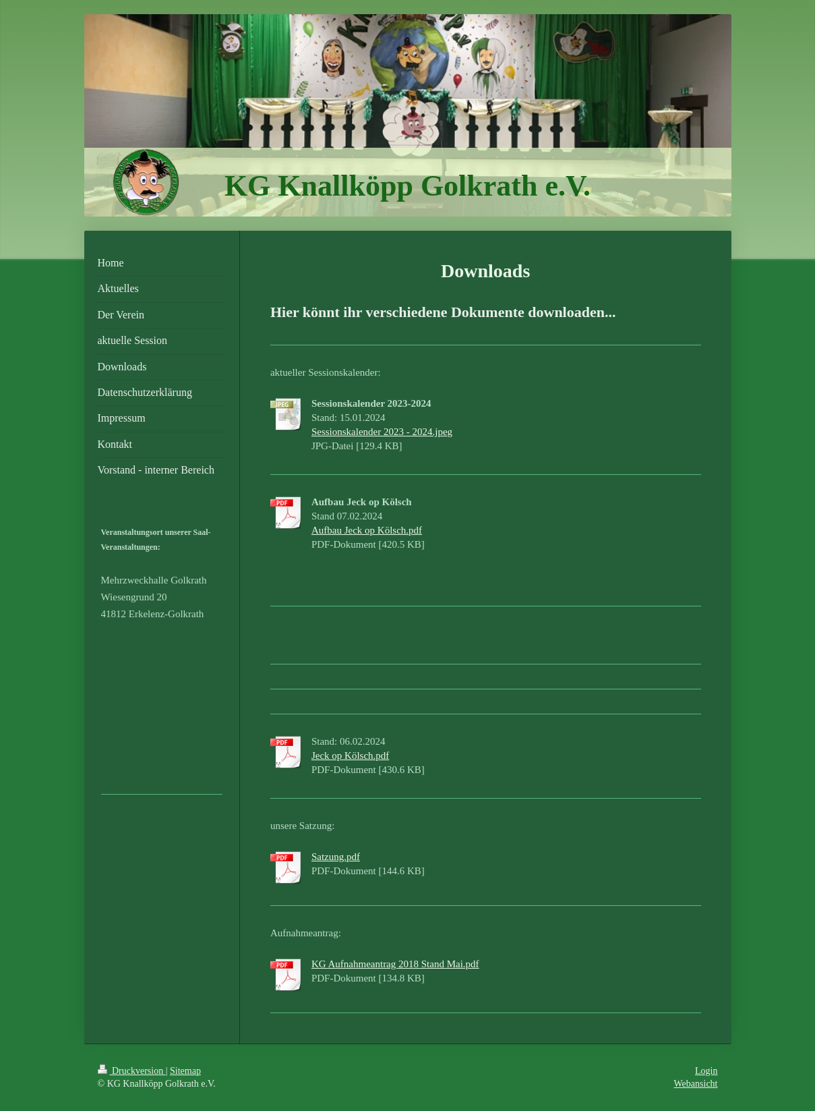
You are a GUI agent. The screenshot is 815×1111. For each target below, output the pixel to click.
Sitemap (185, 1071)
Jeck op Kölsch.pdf (350, 755)
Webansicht (696, 1084)
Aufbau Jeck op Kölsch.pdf (366, 530)
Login (706, 1071)
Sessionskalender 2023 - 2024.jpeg (381, 431)
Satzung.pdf (335, 856)
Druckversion (132, 1071)
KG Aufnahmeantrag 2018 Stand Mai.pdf (395, 964)
